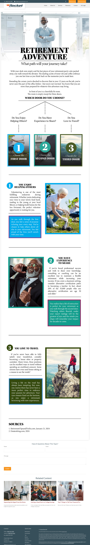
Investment (27, 533)
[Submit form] (7, 468)
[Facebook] (65, 1)
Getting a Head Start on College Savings (42, 502)
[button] (46, 5)
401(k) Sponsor (72, 1)
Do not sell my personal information (67, 543)
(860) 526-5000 (8, 1)
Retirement (27, 531)
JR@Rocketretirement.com (21, 1)
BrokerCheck (64, 531)
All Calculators (28, 544)
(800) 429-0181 (11, 533)
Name (5, 446)
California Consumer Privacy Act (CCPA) (75, 541)
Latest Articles (28, 540)
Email (47, 446)
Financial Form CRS (43, 529)
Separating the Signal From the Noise (15, 502)
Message (6, 456)
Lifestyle (27, 538)
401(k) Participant (82, 1)
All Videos (27, 542)
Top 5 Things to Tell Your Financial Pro (69, 502)
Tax (25, 535)
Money (26, 537)
